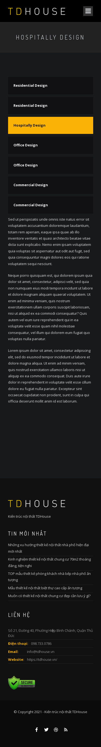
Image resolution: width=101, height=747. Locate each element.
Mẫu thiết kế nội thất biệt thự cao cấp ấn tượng (45, 587)
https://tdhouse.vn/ (42, 659)
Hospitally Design (29, 125)
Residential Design (30, 85)
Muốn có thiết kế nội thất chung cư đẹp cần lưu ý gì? (49, 595)
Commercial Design (30, 184)
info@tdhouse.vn (40, 651)
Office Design (25, 145)
